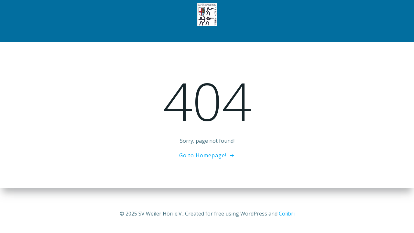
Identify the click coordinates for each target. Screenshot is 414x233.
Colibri (287, 213)
